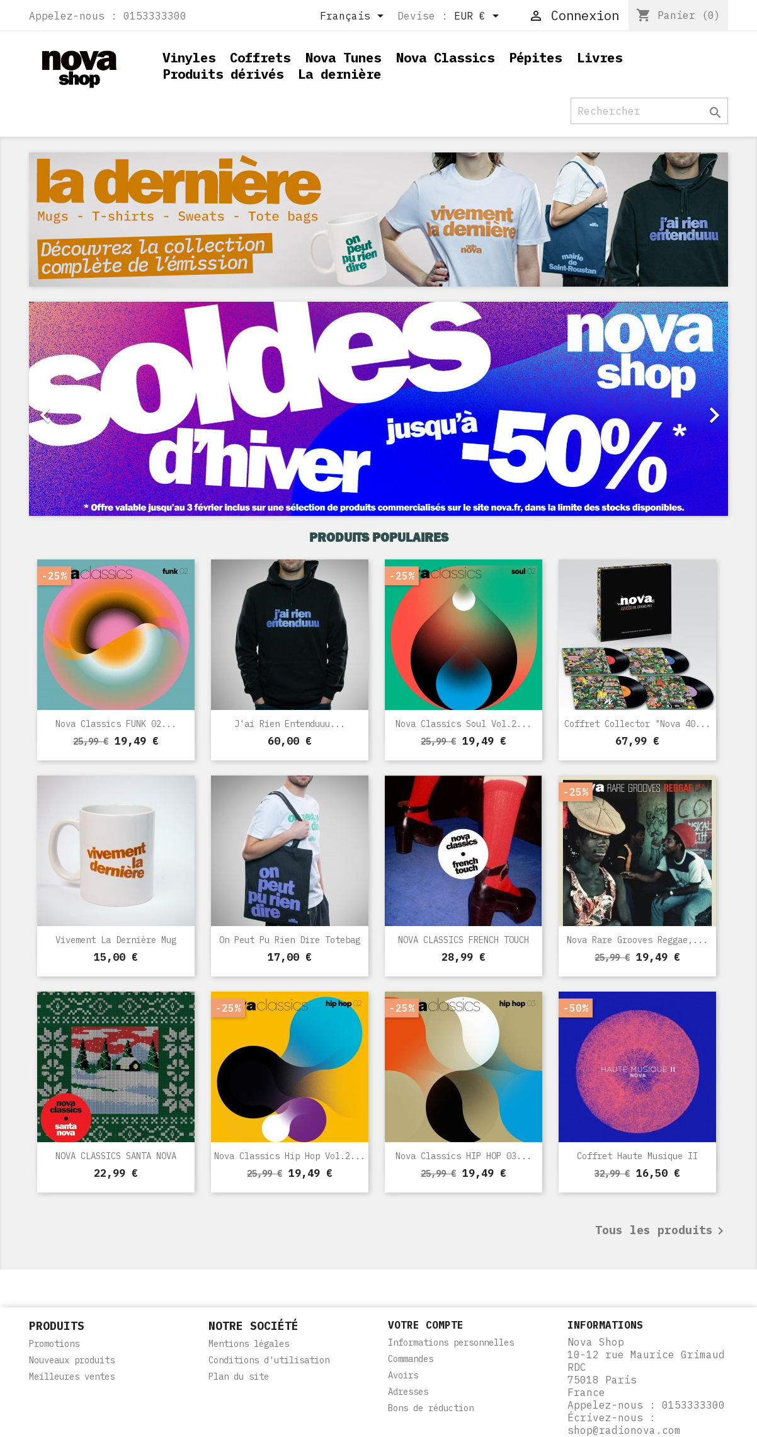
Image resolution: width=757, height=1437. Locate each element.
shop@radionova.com (624, 1430)
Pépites (535, 58)
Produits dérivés (222, 75)
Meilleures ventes (72, 1376)
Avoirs (403, 1375)
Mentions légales (248, 1343)
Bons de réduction (431, 1408)
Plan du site (238, 1376)
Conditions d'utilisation (268, 1360)
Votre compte (426, 1325)
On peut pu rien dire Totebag (289, 940)
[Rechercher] (649, 111)
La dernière (339, 75)
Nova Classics (445, 58)
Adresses (408, 1391)
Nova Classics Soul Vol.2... (464, 724)
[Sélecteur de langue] (354, 17)
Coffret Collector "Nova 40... (637, 724)
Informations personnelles (451, 1342)
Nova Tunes (343, 58)
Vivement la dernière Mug (115, 940)
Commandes (410, 1359)
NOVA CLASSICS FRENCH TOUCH (463, 940)
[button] (81, 409)
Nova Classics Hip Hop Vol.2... (289, 1156)
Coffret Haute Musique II (637, 1156)
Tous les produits (661, 1231)
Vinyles (188, 58)
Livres (599, 58)
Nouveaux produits (72, 1360)
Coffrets (260, 58)
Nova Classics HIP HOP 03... (464, 1156)
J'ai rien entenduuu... (289, 724)
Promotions (54, 1343)
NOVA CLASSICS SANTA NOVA (115, 1156)
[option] (378, 409)
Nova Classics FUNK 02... (115, 724)
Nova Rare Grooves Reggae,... (637, 940)
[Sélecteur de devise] (478, 17)
